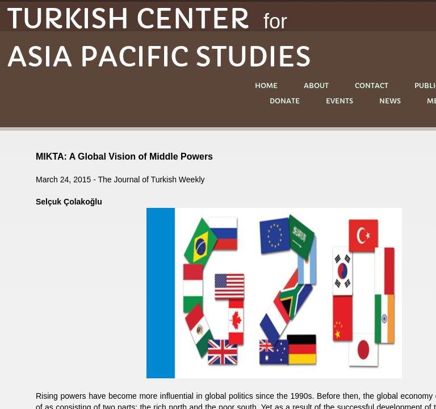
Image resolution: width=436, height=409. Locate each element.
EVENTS (339, 101)
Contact (371, 85)
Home (266, 85)
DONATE (285, 101)
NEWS (390, 101)
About (316, 85)
